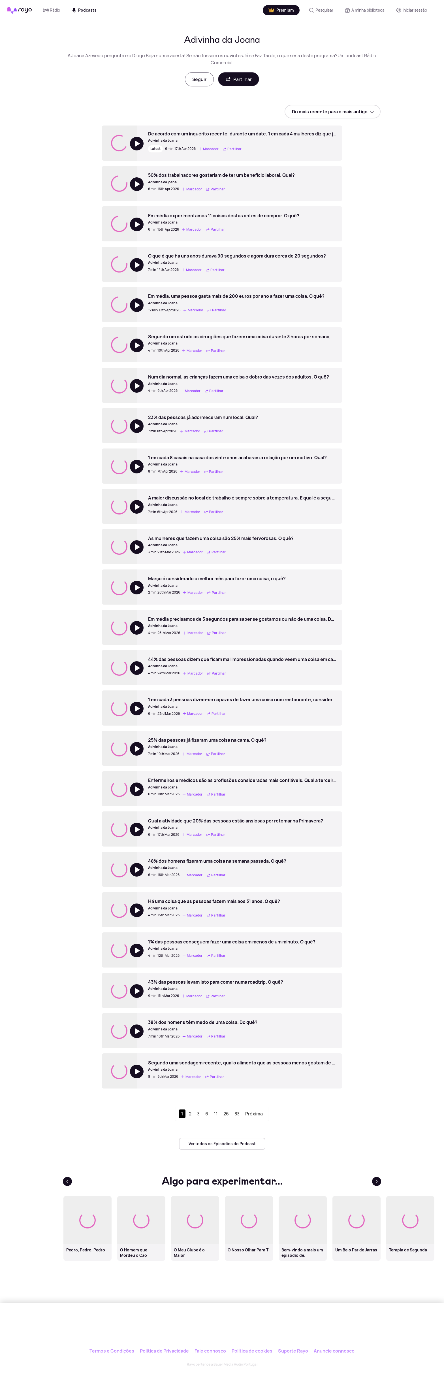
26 (226, 1114)
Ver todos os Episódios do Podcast (222, 1143)
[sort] (333, 111)
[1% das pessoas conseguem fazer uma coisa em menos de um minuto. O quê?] (231, 945)
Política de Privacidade (164, 1351)
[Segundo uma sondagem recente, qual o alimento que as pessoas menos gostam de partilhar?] (242, 1066)
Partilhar (238, 79)
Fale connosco (210, 1351)
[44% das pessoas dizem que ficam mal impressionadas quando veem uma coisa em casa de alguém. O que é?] (242, 662)
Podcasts (84, 10)
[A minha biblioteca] (364, 10)
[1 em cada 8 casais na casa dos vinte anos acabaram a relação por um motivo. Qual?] (237, 460)
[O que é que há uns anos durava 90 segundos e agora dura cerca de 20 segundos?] (237, 259)
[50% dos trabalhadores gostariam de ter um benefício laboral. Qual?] (221, 178)
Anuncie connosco (334, 1351)
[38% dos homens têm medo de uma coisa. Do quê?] (202, 1025)
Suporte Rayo (293, 1351)
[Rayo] (222, 1329)
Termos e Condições (111, 1351)
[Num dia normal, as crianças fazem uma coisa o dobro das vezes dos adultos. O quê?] (238, 380)
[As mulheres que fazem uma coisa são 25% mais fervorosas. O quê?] (221, 541)
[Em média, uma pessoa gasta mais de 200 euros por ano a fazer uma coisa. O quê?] (236, 299)
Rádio (51, 10)
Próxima (254, 1114)
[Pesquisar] (321, 10)
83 (237, 1114)
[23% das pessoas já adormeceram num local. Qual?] (203, 420)
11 (216, 1114)
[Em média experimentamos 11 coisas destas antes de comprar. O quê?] (223, 218)
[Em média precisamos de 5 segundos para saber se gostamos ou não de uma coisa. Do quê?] (242, 622)
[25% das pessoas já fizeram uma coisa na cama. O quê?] (207, 743)
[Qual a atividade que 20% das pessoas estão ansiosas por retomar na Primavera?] (235, 824)
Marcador (208, 149)
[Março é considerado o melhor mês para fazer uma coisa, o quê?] (217, 581)
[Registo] (411, 10)
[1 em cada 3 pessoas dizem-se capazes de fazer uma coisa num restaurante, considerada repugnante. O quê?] (242, 702)
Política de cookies (252, 1351)
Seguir (199, 79)
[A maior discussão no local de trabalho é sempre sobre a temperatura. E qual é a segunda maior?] (242, 501)
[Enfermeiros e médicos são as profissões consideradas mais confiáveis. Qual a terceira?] (242, 783)
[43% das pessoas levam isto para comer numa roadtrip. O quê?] (215, 985)
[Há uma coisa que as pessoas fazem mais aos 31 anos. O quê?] (214, 904)
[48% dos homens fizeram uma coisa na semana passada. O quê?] (217, 864)
